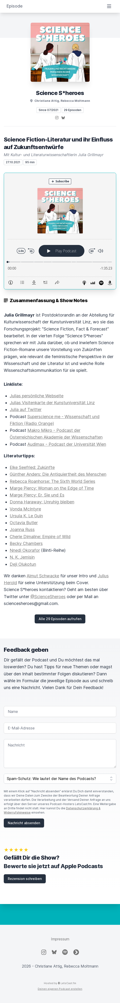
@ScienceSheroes (48, 596)
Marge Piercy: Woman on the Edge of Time (52, 488)
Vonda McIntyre (25, 508)
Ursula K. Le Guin (26, 515)
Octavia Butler (24, 522)
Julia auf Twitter (25, 409)
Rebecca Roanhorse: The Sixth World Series (52, 481)
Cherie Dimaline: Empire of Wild (40, 536)
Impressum (60, 939)
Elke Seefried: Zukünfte (32, 467)
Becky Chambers (26, 543)
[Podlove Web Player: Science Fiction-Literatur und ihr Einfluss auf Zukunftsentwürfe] (60, 231)
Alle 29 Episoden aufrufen (60, 619)
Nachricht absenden (24, 823)
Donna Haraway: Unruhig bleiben (42, 501)
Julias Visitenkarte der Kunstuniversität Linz (52, 402)
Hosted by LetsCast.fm (60, 983)
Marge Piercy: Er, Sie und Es (37, 495)
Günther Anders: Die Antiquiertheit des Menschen (58, 474)
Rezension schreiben (25, 879)
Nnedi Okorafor (25, 550)
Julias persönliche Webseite (36, 395)
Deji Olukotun (23, 564)
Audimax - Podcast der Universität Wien (66, 444)
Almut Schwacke (43, 575)
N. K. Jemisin (22, 557)
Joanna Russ (22, 529)
